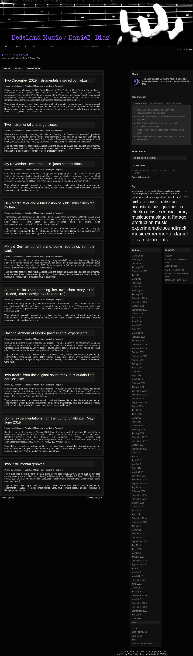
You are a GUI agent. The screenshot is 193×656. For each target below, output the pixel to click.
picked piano (83, 109)
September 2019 (139, 356)
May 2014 (136, 530)
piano (72, 109)
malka (57, 148)
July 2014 (136, 526)
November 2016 (139, 479)
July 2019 (136, 364)
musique (39, 109)
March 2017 (137, 472)
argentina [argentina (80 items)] (175, 193)
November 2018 (139, 395)
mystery (57, 359)
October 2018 (138, 398)
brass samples (75, 104)
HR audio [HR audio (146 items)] (180, 197)
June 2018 (137, 414)
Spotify (168, 256)
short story (52, 151)
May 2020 (136, 325)
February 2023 (138, 259)
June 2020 (137, 321)
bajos (28, 485)
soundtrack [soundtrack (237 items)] (174, 228)
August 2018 (137, 406)
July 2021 (136, 275)
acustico (44, 104)
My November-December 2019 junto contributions (43, 164)
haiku (63, 106)
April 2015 (136, 514)
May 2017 (136, 464)
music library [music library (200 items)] (175, 211)
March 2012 (137, 576)
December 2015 (139, 495)
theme (56, 405)
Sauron (84, 359)
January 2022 (138, 267)
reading (25, 151)
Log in (134, 628)
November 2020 (139, 302)
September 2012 (139, 564)
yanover (61, 151)
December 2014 (139, 518)
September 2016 (139, 483)
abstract (14, 104)
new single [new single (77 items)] (164, 193)
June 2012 (137, 568)
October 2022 (138, 263)
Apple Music (171, 266)
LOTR (42, 357)
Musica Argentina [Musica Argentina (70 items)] (139, 194)
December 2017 (139, 437)
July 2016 (136, 487)
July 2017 (136, 456)
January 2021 (138, 294)
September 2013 (139, 541)
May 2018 (136, 418)
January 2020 (138, 340)
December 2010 (139, 595)
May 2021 (136, 279)
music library (70, 231)
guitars (56, 106)
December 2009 (139, 603)
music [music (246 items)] (138, 234)
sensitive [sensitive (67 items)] (154, 191)
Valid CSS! (137, 636)
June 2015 (137, 510)
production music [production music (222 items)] (149, 222)
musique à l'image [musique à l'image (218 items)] (167, 217)
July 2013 (136, 545)
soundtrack (24, 111)
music (48, 86)
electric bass (79, 485)
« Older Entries (7, 498)
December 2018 (139, 391)
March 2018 (137, 425)
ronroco (14, 111)
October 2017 (138, 445)
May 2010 (136, 599)
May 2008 (136, 618)
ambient (53, 104)
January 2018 (138, 433)
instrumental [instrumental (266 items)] (156, 239)
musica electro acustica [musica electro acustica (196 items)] (157, 209)
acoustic (23, 104)
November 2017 (139, 441)
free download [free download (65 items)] (137, 191)
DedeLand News (15, 55)
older (18, 151)
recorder (33, 151)
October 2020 (138, 306)
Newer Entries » (94, 498)
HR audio (29, 148)
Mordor (49, 357)
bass (35, 485)
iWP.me (163, 654)
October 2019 (138, 352)
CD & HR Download (174, 270)
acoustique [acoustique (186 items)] (158, 206)
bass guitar (53, 446)
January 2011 (138, 591)
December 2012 (139, 561)
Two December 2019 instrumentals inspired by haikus (46, 80)
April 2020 (136, 329)
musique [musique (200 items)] (140, 217)
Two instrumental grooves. (24, 464)
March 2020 (137, 333)
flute (21, 148)
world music (9, 362)
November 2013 (139, 533)
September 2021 (139, 271)
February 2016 (138, 491)
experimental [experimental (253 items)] (159, 234)
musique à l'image (53, 109)
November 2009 (139, 607)
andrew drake (17, 485)
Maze (154, 654)
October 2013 (138, 537)
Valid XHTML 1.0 (139, 632)
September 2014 (139, 522)
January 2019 (138, 387)
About (18, 68)
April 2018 (136, 422)
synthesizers (37, 111)
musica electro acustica (22, 109)
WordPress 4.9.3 (135, 654)
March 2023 (137, 256)
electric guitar (16, 106)
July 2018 (136, 410)
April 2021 (136, 283)
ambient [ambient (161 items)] (139, 202)
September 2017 (139, 449)
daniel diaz (72, 146)
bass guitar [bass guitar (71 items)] (153, 193)
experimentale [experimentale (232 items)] (147, 228)
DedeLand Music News (34, 86)
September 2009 (139, 611)
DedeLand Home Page (176, 280)
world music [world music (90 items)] (149, 197)
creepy (62, 354)
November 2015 (139, 499)
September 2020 (139, 310)
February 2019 (138, 383)
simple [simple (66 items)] (147, 191)
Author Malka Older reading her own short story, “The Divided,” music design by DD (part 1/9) (49, 292)
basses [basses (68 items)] (184, 191)
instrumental (73, 106)
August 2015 (137, 506)
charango (88, 104)
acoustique (34, 104)
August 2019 (137, 360)
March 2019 (137, 379)
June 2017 (137, 460)
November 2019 (139, 348)
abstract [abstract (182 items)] (170, 201)
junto (83, 106)
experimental (31, 106)
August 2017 (137, 452)
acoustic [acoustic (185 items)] (139, 206)
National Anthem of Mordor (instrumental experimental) (46, 333)
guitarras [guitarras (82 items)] (136, 197)
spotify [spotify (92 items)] (160, 197)
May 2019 (136, 371)
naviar (66, 109)
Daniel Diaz (33, 68)
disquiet (82, 146)
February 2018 (138, 429)
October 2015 (138, 503)
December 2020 (139, 298)
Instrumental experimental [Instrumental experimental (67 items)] (169, 191)
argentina (62, 104)
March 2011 (137, 588)
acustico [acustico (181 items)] (154, 201)
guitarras (30, 403)
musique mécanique (42, 359)
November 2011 (139, 580)
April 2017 (136, 468)
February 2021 (138, 290)
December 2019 (139, 344)
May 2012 (136, 572)
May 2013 (136, 553)
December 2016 (139, 476)
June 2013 (137, 549)
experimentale (44, 106)
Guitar (21, 403)
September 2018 (139, 402)
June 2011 (137, 584)
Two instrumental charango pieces (31, 124)
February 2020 (138, 337)
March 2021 (137, 286)
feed (190, 49)
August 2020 (137, 313)
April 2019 (136, 375)
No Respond (57, 86)
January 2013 (138, 557)
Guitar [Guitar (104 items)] (168, 197)
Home (7, 68)
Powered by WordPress (143, 643)
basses (61, 400)
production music (46, 233)
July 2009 (136, 615)
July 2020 (136, 317)
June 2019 (137, 368)
